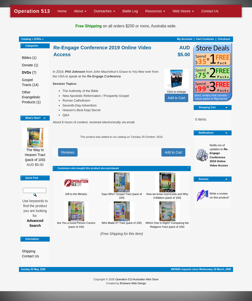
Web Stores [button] (183, 11)
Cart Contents (205, 38)
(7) (29, 72)
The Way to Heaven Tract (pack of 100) (35, 155)
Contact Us (209, 11)
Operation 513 (32, 11)
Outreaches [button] (104, 11)
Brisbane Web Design (133, 283)
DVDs (37, 38)
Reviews (67, 152)
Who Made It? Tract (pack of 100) (122, 222)
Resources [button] (155, 11)
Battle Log (130, 11)
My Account (184, 38)
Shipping (28, 251)
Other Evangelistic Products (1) (31, 97)
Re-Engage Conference (104, 76)
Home (61, 11)
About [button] (80, 11)
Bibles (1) (29, 58)
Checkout (224, 38)
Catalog (26, 38)
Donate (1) (30, 65)
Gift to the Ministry (76, 194)
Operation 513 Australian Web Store (136, 279)
